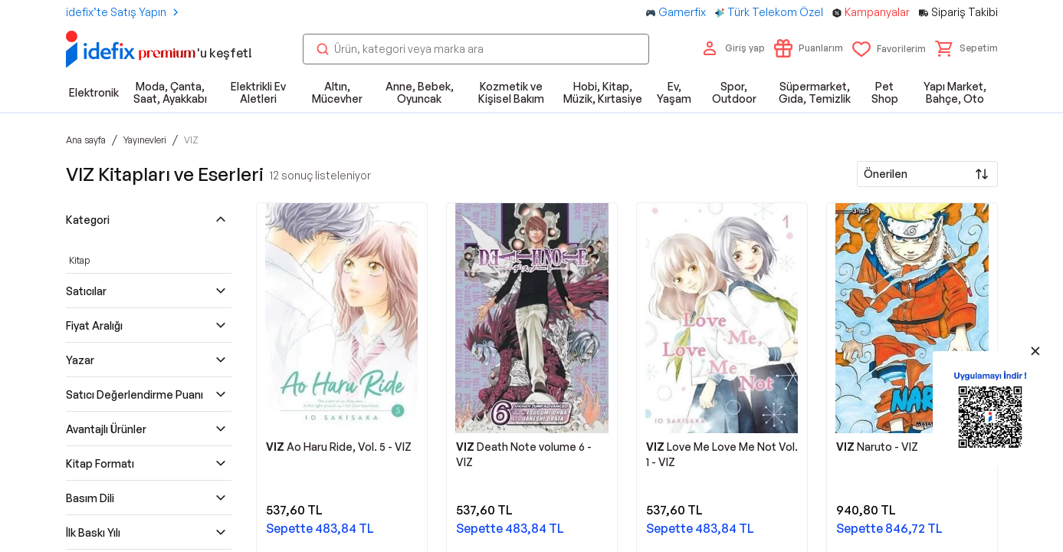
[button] (966, 48)
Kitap (79, 260)
